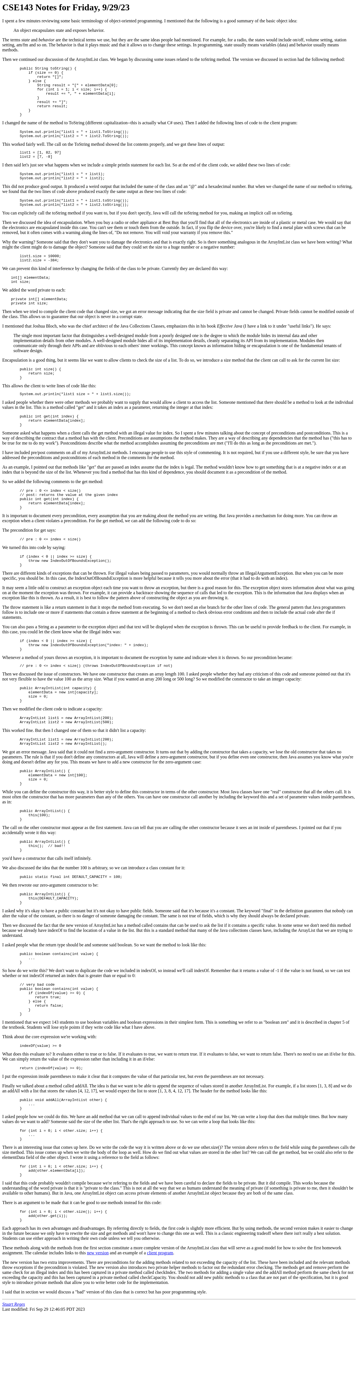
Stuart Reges (13, 1382)
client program (160, 1330)
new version (98, 1330)
